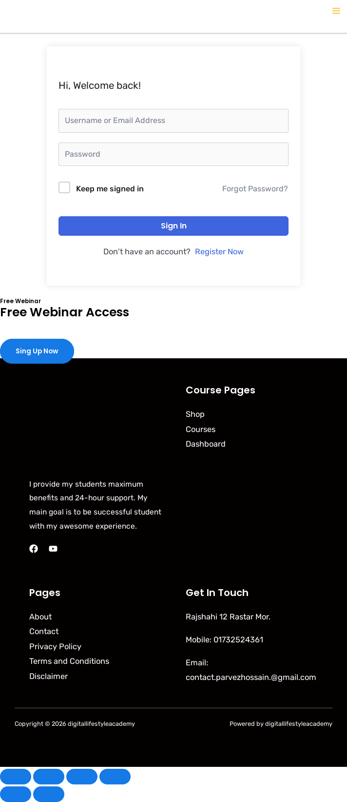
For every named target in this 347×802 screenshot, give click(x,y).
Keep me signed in (110, 188)
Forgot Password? (255, 188)
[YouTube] (53, 548)
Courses (200, 429)
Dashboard (206, 444)
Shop (195, 414)
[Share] (81, 776)
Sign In (174, 225)
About (40, 616)
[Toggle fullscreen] (48, 776)
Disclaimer (48, 676)
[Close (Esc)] (115, 776)
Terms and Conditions (69, 661)
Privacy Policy (55, 646)
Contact (43, 631)
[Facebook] (33, 548)
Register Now (219, 251)
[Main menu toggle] (336, 11)
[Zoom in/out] (15, 776)
